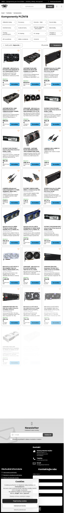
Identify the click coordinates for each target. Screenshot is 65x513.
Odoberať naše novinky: (32, 430)
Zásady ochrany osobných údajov (20, 496)
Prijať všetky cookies (20, 501)
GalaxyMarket (19, 487)
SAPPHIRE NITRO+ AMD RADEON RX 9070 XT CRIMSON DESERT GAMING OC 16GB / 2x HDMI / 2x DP (11, 110)
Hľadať (50, 6)
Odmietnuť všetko (20, 506)
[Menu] (62, 6)
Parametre (56, 45)
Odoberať (48, 435)
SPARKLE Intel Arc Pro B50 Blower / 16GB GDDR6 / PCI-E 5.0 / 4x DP (52, 69)
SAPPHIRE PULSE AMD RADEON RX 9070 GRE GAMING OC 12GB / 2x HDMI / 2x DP (30, 70)
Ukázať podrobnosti (20, 510)
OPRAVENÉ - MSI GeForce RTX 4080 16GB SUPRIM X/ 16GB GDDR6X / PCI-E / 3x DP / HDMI (31, 110)
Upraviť (26, 493)
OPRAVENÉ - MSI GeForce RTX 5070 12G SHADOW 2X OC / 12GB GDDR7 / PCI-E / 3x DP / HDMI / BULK (11, 70)
